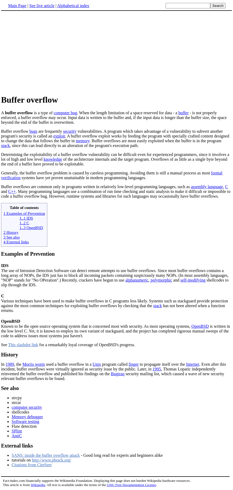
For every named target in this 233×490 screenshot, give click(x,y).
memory (83, 141)
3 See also (11, 237)
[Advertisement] (45, 52)
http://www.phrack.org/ (51, 460)
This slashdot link (23, 344)
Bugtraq (118, 374)
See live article (41, 5)
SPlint (17, 431)
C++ (12, 191)
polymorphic (161, 280)
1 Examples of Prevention (24, 213)
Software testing (25, 421)
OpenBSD (10, 321)
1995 (157, 369)
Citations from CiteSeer (32, 465)
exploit (59, 136)
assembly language (207, 186)
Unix (96, 364)
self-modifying (193, 280)
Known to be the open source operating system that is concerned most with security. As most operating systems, (96, 326)
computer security (27, 407)
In (3, 364)
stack (5, 145)
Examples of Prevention (28, 254)
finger (134, 364)
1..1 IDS (26, 218)
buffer (183, 113)
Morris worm (33, 364)
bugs (33, 131)
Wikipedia (38, 485)
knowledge (53, 159)
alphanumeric (136, 280)
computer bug (65, 113)
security (70, 131)
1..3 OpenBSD (31, 227)
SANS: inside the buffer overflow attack (46, 455)
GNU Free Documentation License (131, 485)
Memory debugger (27, 417)
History (9, 355)
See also (10, 388)
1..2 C (24, 223)
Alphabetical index (73, 5)
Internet (192, 364)
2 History (10, 232)
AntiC (17, 436)
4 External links (16, 242)
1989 (10, 364)
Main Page (17, 5)
